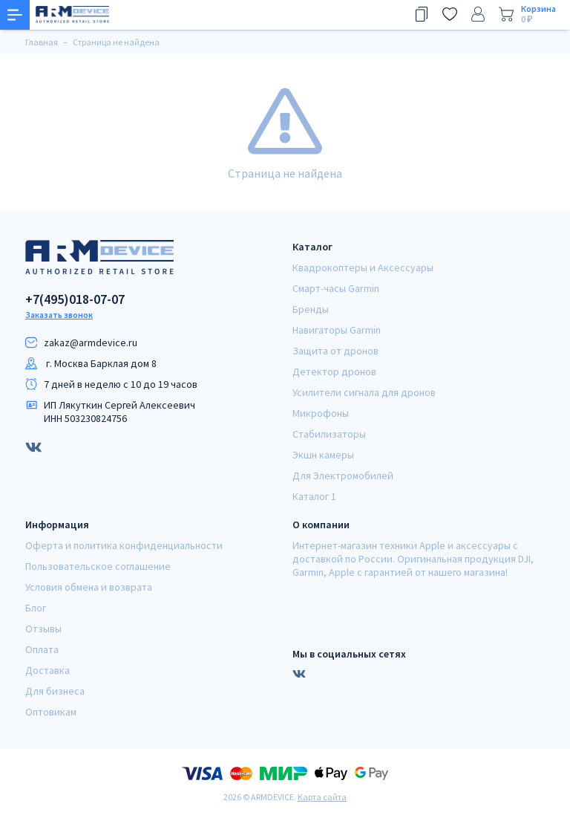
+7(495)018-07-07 (75, 299)
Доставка (47, 670)
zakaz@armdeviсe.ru (90, 342)
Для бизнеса (55, 691)
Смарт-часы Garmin (335, 288)
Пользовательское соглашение (98, 566)
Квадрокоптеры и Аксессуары (362, 267)
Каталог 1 (314, 496)
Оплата (42, 649)
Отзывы (43, 628)
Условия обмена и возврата (88, 587)
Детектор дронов (334, 371)
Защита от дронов (335, 350)
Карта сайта (322, 796)
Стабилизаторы (329, 434)
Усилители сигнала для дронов (364, 392)
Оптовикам (50, 711)
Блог (35, 607)
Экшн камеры (323, 454)
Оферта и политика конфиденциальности (124, 545)
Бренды (310, 309)
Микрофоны (320, 413)
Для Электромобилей (342, 475)
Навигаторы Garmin (336, 330)
